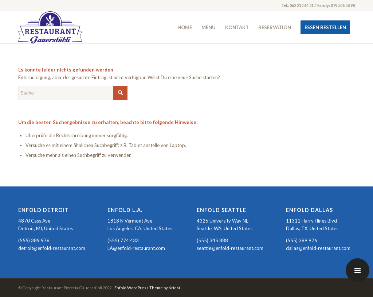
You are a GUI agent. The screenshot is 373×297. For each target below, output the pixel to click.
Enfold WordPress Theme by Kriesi (147, 287)
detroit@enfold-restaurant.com (51, 248)
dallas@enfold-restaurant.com (318, 248)
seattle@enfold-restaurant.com (230, 248)
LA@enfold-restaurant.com (136, 248)
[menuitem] (185, 27)
